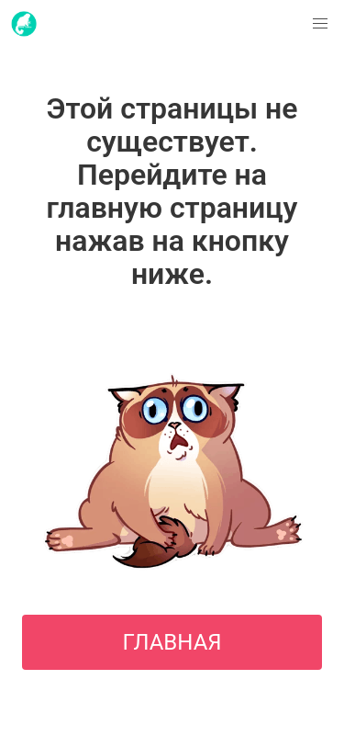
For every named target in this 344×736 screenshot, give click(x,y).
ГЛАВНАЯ (171, 642)
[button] (320, 24)
